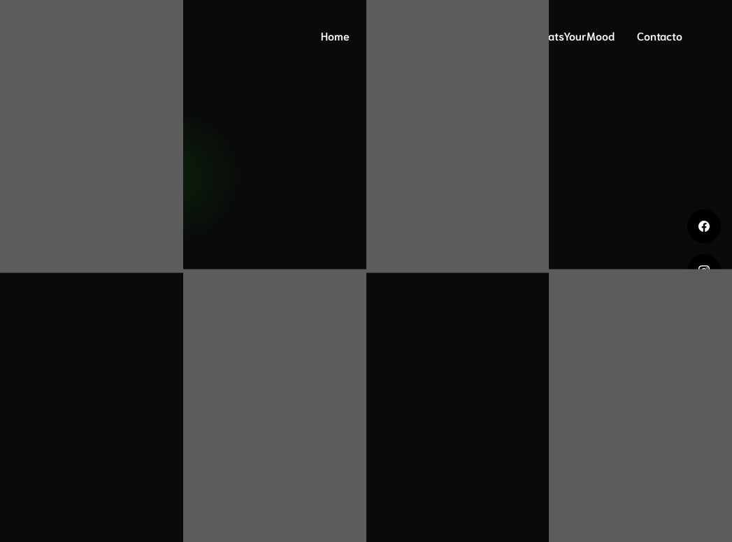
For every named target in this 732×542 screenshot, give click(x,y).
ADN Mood (398, 35)
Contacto (659, 35)
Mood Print (475, 35)
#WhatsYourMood (570, 35)
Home (335, 35)
